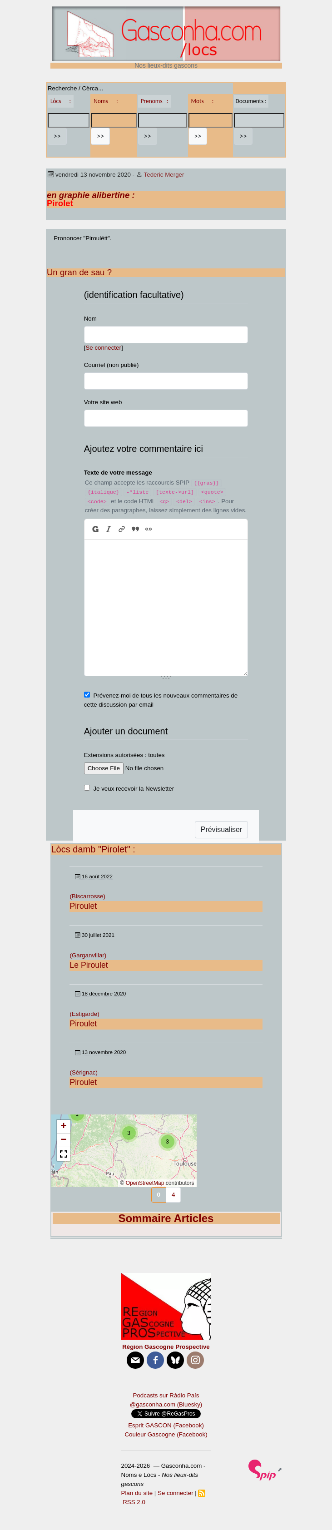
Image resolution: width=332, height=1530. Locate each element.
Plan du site (137, 1493)
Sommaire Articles (166, 1218)
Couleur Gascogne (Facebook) (165, 1434)
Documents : (251, 101)
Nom (90, 318)
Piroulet (83, 906)
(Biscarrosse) (87, 896)
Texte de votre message (118, 472)
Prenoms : (154, 101)
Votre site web (103, 402)
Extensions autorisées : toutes (124, 755)
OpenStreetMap (145, 1183)
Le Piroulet (88, 965)
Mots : (202, 101)
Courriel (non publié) (111, 364)
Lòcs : (60, 101)
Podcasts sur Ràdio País (166, 1395)
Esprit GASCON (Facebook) (166, 1425)
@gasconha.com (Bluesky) (166, 1404)
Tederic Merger (164, 174)
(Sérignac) (83, 1072)
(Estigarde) (84, 1013)
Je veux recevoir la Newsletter (133, 788)
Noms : (106, 101)
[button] (168, 1142)
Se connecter (103, 347)
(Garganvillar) (87, 955)
